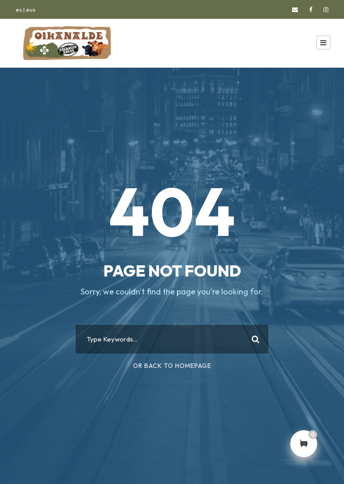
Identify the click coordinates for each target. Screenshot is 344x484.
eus (30, 9)
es (19, 9)
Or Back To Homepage (172, 366)
